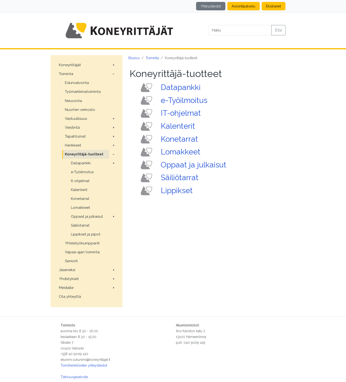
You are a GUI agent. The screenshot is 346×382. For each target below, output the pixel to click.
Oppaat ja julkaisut (87, 216)
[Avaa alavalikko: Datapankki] (113, 163)
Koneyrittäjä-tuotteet (84, 154)
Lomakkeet (80, 207)
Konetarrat (80, 199)
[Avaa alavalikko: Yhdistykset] (113, 279)
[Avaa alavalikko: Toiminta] (113, 74)
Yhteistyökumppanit (82, 243)
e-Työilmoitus (82, 172)
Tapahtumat (75, 136)
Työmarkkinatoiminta (83, 91)
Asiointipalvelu (243, 6)
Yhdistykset (69, 279)
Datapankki (81, 163)
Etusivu (134, 58)
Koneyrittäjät (70, 65)
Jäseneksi (67, 270)
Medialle (66, 288)
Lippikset (177, 190)
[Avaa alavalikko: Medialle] (113, 288)
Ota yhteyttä (70, 296)
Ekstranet (273, 6)
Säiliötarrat (80, 225)
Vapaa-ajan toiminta (82, 252)
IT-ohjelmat (181, 112)
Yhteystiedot (211, 6)
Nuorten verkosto (80, 110)
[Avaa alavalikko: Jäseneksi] (113, 270)
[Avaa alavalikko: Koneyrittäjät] (113, 65)
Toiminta (66, 74)
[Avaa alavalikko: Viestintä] (113, 127)
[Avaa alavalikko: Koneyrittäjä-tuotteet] (113, 154)
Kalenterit (79, 190)
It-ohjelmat (80, 181)
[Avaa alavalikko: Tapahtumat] (113, 136)
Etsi (278, 30)
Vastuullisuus (76, 118)
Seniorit (71, 261)
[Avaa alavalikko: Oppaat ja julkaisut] (113, 216)
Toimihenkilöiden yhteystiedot (84, 365)
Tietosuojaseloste (74, 377)
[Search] (240, 30)
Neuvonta (73, 101)
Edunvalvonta (77, 83)
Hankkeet (73, 145)
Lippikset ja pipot (85, 234)
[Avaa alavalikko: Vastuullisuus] (113, 118)
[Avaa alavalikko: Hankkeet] (113, 145)
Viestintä (72, 127)
